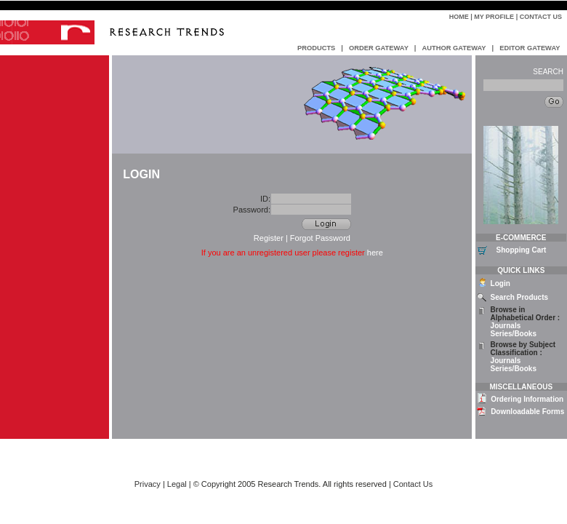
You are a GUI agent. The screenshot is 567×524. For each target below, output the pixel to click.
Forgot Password (320, 238)
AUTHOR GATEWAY (454, 48)
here (375, 252)
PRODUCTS (316, 48)
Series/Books (513, 334)
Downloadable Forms (527, 412)
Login (500, 283)
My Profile (494, 16)
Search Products (519, 297)
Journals (506, 326)
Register (269, 238)
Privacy (147, 484)
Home (459, 16)
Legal (177, 484)
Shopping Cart (521, 250)
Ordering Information (527, 399)
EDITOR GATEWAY (529, 48)
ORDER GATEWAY (379, 48)
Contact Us (541, 16)
